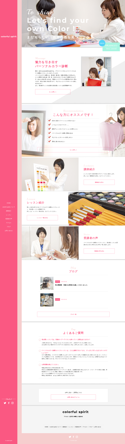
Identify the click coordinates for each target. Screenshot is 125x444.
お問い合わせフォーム (73, 397)
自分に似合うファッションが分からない (63, 125)
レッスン (8, 215)
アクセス (8, 222)
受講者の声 (8, 218)
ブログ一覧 (73, 319)
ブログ (9, 226)
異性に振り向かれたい (58, 146)
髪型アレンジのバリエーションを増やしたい (65, 134)
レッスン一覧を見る (35, 222)
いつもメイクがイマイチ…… (60, 130)
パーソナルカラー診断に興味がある (62, 138)
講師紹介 (8, 211)
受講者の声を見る (92, 256)
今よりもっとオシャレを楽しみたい (62, 142)
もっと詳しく (44, 92)
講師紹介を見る (92, 187)
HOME (9, 203)
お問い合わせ (9, 230)
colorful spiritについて (8, 207)
